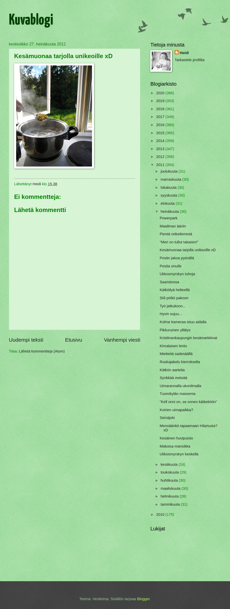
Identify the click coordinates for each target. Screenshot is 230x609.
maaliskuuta (170, 488)
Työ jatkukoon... (173, 306)
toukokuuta (170, 472)
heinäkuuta (170, 211)
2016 (161, 125)
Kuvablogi (31, 20)
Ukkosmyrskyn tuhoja (177, 274)
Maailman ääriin (173, 226)
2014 (161, 141)
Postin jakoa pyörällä (177, 258)
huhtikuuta (169, 480)
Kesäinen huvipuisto (176, 438)
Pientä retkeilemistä (176, 234)
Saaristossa (169, 282)
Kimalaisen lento (173, 346)
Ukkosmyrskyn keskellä (179, 454)
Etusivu (73, 340)
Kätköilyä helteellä (175, 290)
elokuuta (168, 203)
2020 (161, 93)
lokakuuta (168, 187)
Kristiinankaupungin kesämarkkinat (188, 338)
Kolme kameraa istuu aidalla (183, 322)
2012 (161, 157)
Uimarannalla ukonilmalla (180, 386)
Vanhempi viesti (122, 340)
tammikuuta (170, 504)
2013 (161, 149)
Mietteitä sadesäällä (176, 354)
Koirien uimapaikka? (176, 410)
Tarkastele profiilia (189, 60)
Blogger (143, 599)
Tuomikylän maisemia (178, 394)
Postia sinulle (171, 266)
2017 (161, 117)
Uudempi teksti (26, 340)
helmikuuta (169, 496)
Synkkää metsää (173, 378)
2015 (161, 133)
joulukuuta (169, 171)
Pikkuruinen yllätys (175, 330)
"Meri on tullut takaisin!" (179, 242)
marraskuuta (171, 179)
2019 (161, 101)
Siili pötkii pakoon (174, 298)
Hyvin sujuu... (171, 314)
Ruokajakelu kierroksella (180, 362)
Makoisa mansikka (175, 446)
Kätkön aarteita (172, 370)
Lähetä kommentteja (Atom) (42, 351)
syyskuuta (169, 195)
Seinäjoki (167, 418)
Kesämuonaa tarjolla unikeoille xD (188, 250)
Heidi (184, 53)
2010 (161, 514)
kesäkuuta (169, 464)
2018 (161, 109)
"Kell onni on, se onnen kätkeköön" (188, 402)
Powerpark (168, 218)
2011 (161, 165)
